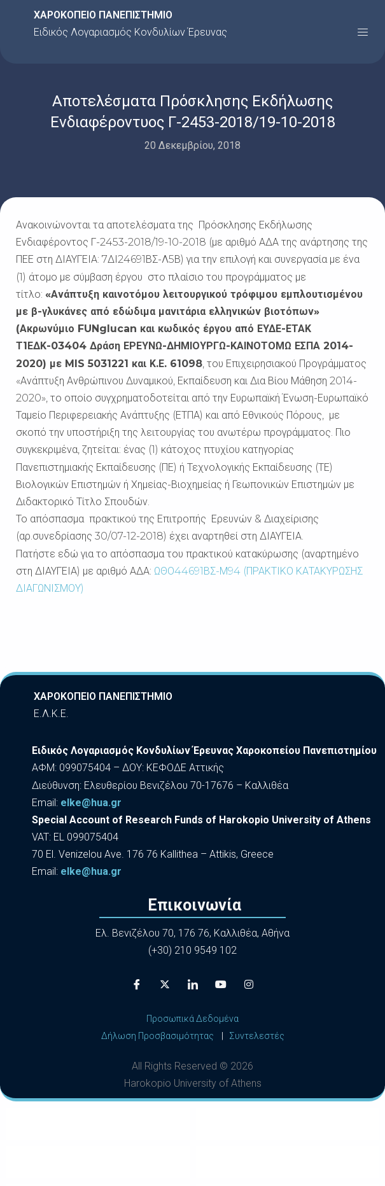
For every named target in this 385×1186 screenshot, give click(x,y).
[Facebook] (136, 984)
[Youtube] (220, 984)
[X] (164, 984)
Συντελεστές (256, 1036)
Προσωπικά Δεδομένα (192, 1019)
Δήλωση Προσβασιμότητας (157, 1036)
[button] (362, 31)
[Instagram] (248, 984)
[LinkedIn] (192, 984)
